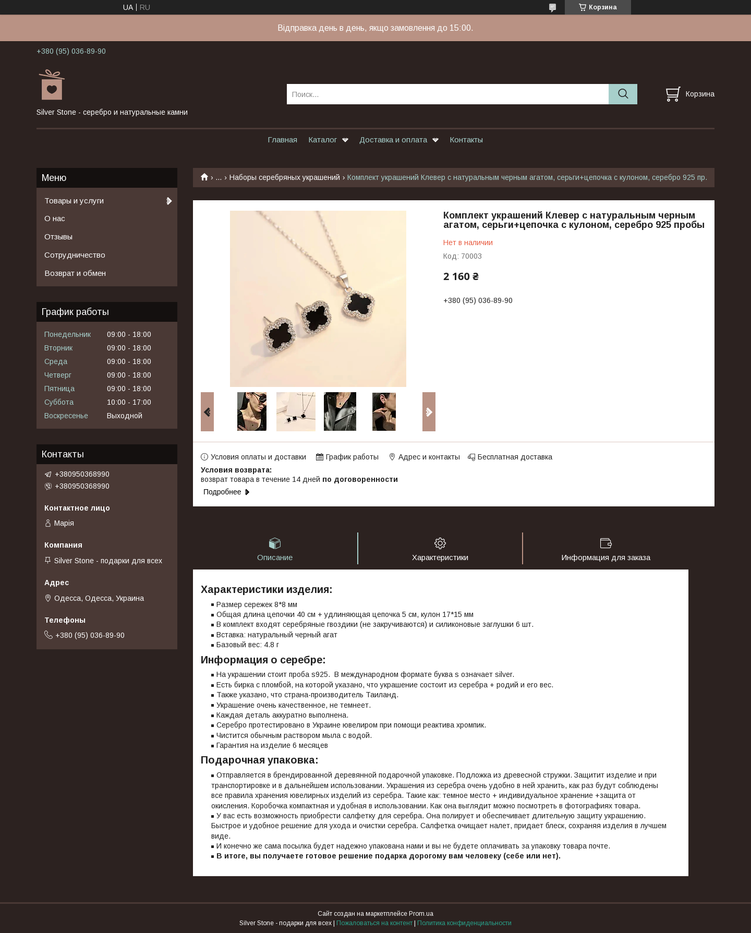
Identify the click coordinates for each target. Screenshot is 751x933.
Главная (282, 139)
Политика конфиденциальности (464, 923)
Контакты (466, 139)
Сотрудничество (74, 254)
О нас (54, 218)
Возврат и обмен (75, 273)
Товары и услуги (74, 200)
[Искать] (623, 94)
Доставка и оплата (393, 139)
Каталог (322, 139)
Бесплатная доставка (515, 457)
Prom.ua (421, 913)
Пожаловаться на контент (374, 923)
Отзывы (58, 236)
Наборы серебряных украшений (284, 177)
